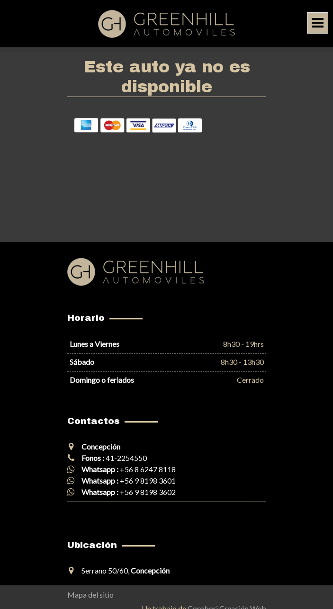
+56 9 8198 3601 (148, 480)
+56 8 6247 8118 (148, 469)
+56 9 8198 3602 (148, 491)
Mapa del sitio (90, 594)
